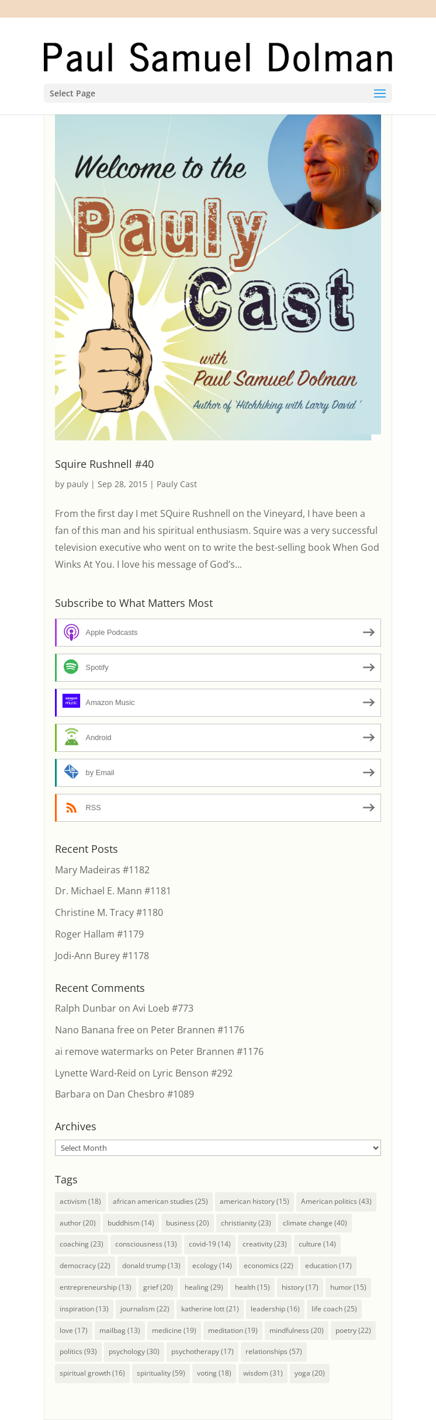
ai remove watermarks (104, 1051)
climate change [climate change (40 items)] (315, 1223)
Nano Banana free (94, 1029)
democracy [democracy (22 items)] (85, 1265)
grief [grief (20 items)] (158, 1287)
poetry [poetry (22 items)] (353, 1330)
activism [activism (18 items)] (80, 1201)
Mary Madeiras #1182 (102, 869)
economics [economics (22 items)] (268, 1265)
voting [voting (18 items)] (214, 1373)
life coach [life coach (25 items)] (334, 1309)
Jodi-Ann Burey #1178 (102, 955)
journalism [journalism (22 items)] (144, 1309)
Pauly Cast (177, 483)
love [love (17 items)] (74, 1330)
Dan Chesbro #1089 (150, 1094)
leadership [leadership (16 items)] (275, 1309)
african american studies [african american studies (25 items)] (160, 1201)
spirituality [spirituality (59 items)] (161, 1373)
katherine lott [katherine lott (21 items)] (210, 1309)
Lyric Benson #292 (193, 1073)
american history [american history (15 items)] (254, 1201)
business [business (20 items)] (187, 1223)
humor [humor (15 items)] (348, 1287)
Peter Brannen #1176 (197, 1029)
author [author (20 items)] (78, 1223)
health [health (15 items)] (252, 1287)
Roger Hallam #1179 (99, 934)
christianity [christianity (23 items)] (246, 1223)
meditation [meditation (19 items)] (233, 1330)
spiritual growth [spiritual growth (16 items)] (92, 1373)
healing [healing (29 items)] (204, 1287)
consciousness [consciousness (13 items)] (146, 1244)
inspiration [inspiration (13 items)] (84, 1309)
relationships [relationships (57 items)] (273, 1351)
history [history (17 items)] (300, 1287)
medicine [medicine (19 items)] (174, 1330)
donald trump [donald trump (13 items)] (151, 1265)
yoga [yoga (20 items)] (310, 1373)
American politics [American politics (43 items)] (336, 1201)
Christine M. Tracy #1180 (109, 912)
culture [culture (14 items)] (317, 1244)
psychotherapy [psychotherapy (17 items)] (202, 1351)
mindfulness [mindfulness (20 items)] (296, 1330)
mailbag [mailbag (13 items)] (119, 1330)
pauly (77, 483)
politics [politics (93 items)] (78, 1351)
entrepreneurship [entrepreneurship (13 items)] (96, 1287)
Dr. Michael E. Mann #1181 (113, 890)
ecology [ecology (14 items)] (212, 1265)
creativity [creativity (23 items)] (265, 1244)
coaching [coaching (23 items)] (81, 1244)
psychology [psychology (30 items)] (134, 1351)
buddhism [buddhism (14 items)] (131, 1223)
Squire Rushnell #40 (104, 464)
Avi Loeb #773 (163, 1008)
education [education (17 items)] (328, 1265)
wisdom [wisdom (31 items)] (263, 1373)
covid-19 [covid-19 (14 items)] (210, 1244)
